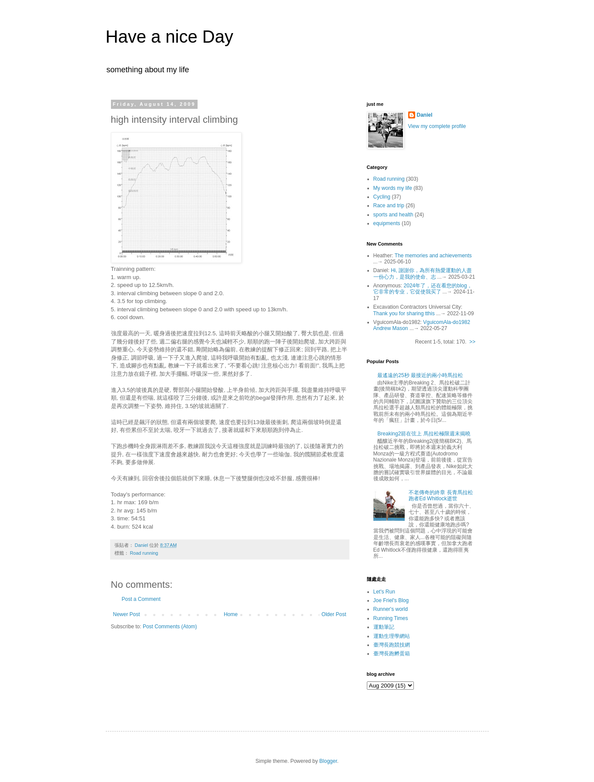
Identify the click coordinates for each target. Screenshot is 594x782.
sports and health (393, 215)
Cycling (381, 197)
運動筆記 (383, 627)
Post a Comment (141, 599)
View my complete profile (437, 126)
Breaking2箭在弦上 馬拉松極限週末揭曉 (423, 434)
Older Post (334, 614)
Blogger (328, 761)
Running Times (390, 618)
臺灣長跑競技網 (391, 645)
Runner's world (390, 609)
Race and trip (388, 205)
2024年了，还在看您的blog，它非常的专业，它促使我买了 (422, 289)
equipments (386, 223)
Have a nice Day (169, 36)
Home (231, 614)
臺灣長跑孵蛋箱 (391, 654)
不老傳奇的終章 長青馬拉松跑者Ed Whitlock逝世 (441, 495)
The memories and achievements (433, 256)
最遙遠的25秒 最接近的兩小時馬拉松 (420, 375)
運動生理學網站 (391, 636)
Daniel (425, 115)
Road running (144, 553)
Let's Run (384, 592)
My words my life (392, 188)
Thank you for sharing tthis (404, 313)
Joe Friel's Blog (391, 600)
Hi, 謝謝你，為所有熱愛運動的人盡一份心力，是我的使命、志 (422, 273)
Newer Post (126, 614)
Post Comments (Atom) (170, 627)
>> (472, 342)
